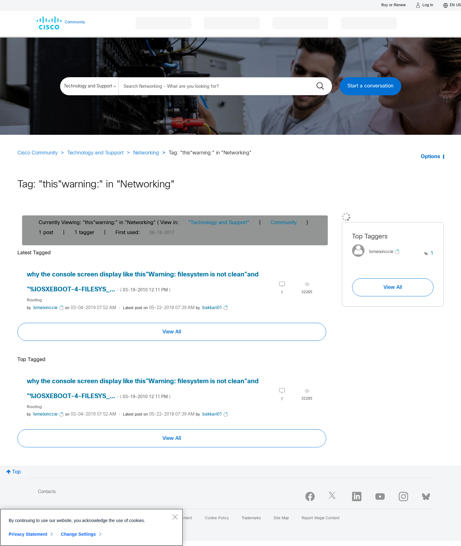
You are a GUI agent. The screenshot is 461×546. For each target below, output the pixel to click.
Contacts (47, 492)
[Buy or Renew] (393, 5)
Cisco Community (37, 153)
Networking (146, 153)
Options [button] (430, 156)
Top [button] (16, 472)
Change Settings (78, 534)
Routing (34, 300)
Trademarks (251, 518)
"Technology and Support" (218, 222)
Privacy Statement (28, 534)
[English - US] (452, 5)
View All (171, 331)
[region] (91, 527)
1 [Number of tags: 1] (432, 253)
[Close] (175, 517)
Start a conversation (370, 86)
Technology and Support (95, 153)
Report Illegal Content (321, 518)
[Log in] (424, 5)
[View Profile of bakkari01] (212, 308)
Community (283, 222)
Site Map (281, 518)
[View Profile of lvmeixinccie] (45, 308)
